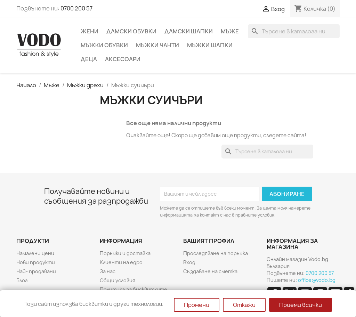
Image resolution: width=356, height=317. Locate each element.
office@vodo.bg (316, 280)
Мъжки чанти (157, 45)
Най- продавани (36, 271)
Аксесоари (122, 59)
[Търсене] (294, 31)
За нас (107, 271)
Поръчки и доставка (125, 253)
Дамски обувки (131, 31)
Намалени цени (35, 253)
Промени (196, 305)
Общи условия (117, 280)
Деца (89, 59)
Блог (22, 280)
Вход (189, 262)
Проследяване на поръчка (215, 253)
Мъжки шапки (210, 45)
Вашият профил (208, 241)
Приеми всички (300, 305)
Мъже (230, 31)
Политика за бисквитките (133, 289)
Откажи (244, 305)
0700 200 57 (76, 8)
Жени (89, 31)
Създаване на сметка (210, 271)
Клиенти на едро (121, 262)
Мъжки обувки (104, 45)
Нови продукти (35, 262)
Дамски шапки (188, 31)
